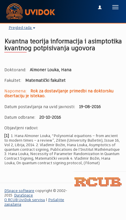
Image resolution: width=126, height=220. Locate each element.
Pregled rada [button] (22, 28)
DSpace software (19, 191)
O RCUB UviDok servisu (24, 200)
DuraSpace (23, 195)
